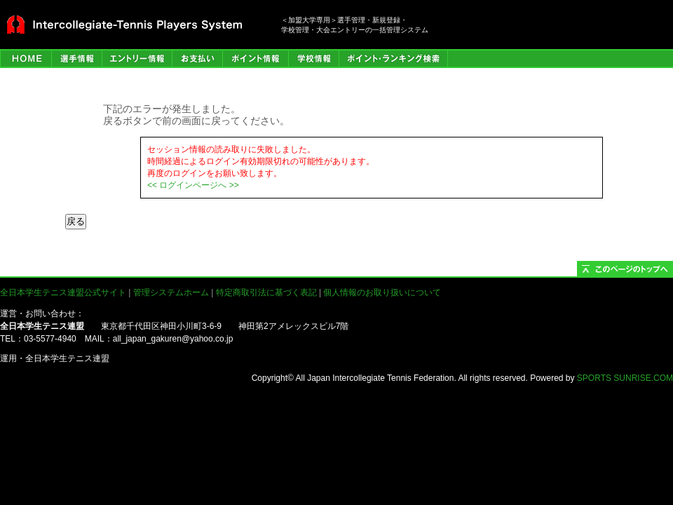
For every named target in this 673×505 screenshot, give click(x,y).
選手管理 (76, 58)
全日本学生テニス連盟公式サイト (63, 292)
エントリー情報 (137, 58)
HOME (25, 58)
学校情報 (313, 58)
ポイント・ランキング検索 (393, 58)
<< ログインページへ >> (193, 185)
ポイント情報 (255, 58)
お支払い (197, 58)
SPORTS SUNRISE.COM (625, 378)
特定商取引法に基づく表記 (266, 292)
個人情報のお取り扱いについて (382, 292)
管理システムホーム (171, 292)
